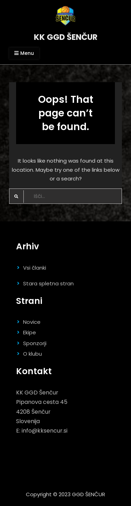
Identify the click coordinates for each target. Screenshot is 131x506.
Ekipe (29, 332)
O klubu (32, 353)
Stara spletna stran (48, 283)
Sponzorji (34, 343)
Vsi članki (34, 267)
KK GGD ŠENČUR (65, 37)
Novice (32, 322)
